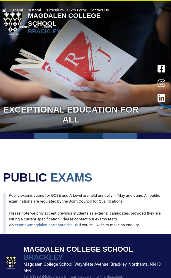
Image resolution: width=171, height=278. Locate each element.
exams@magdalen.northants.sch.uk (46, 225)
